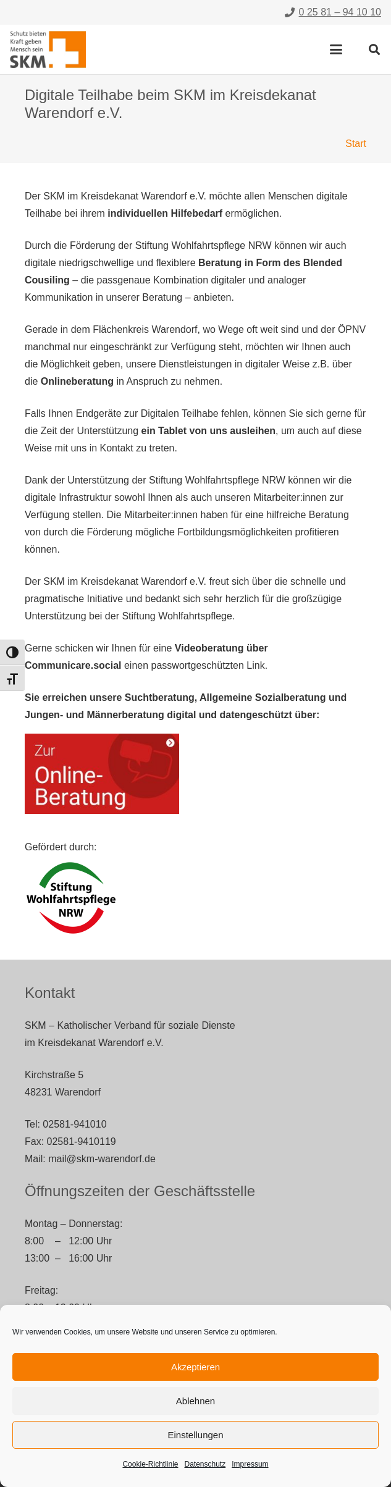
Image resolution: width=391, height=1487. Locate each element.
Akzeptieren (195, 1367)
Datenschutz (205, 1464)
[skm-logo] (48, 49)
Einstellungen (195, 1435)
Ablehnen (195, 1401)
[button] (336, 49)
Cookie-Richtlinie (150, 1464)
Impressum (250, 1464)
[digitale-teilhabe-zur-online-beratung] (102, 774)
